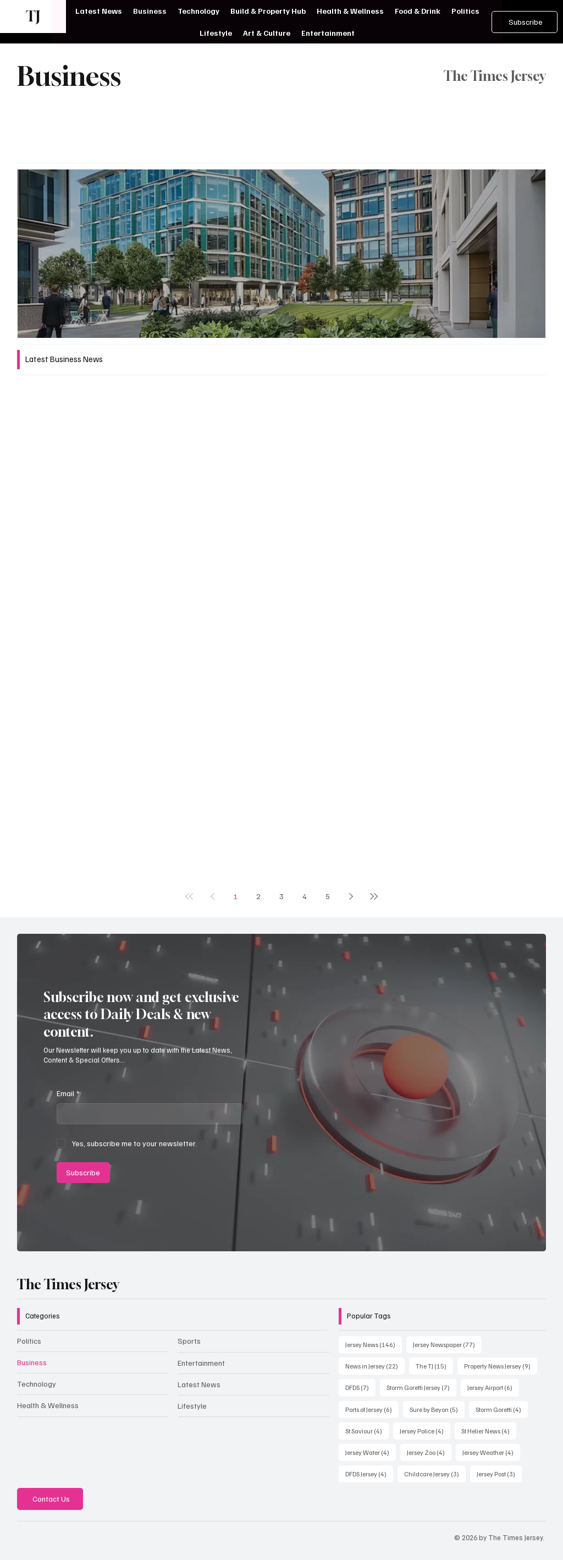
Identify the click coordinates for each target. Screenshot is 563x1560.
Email (68, 1093)
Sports (189, 1340)
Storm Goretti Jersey (421, 1387)
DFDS (360, 1387)
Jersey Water (370, 1452)
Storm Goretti (502, 1409)
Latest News (199, 1384)
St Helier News (488, 1430)
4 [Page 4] (304, 896)
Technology (36, 1383)
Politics (29, 1340)
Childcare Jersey (435, 1473)
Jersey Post (499, 1473)
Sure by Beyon (437, 1409)
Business (32, 1362)
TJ (33, 16)
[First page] (189, 896)
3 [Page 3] (281, 896)
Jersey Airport (493, 1387)
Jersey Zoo (429, 1452)
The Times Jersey (68, 1284)
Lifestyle (192, 1405)
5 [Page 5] (327, 896)
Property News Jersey (500, 1365)
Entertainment (201, 1362)
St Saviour (367, 1430)
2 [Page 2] (258, 896)
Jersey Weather (491, 1452)
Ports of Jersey (372, 1409)
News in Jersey (375, 1365)
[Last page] (374, 896)
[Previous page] (212, 896)
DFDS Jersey (369, 1473)
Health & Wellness (48, 1405)
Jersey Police (425, 1430)
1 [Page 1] (235, 896)
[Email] (146, 1114)
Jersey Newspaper (447, 1344)
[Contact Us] (50, 1499)
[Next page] (351, 896)
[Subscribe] (525, 22)
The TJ (434, 1365)
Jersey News (373, 1344)
